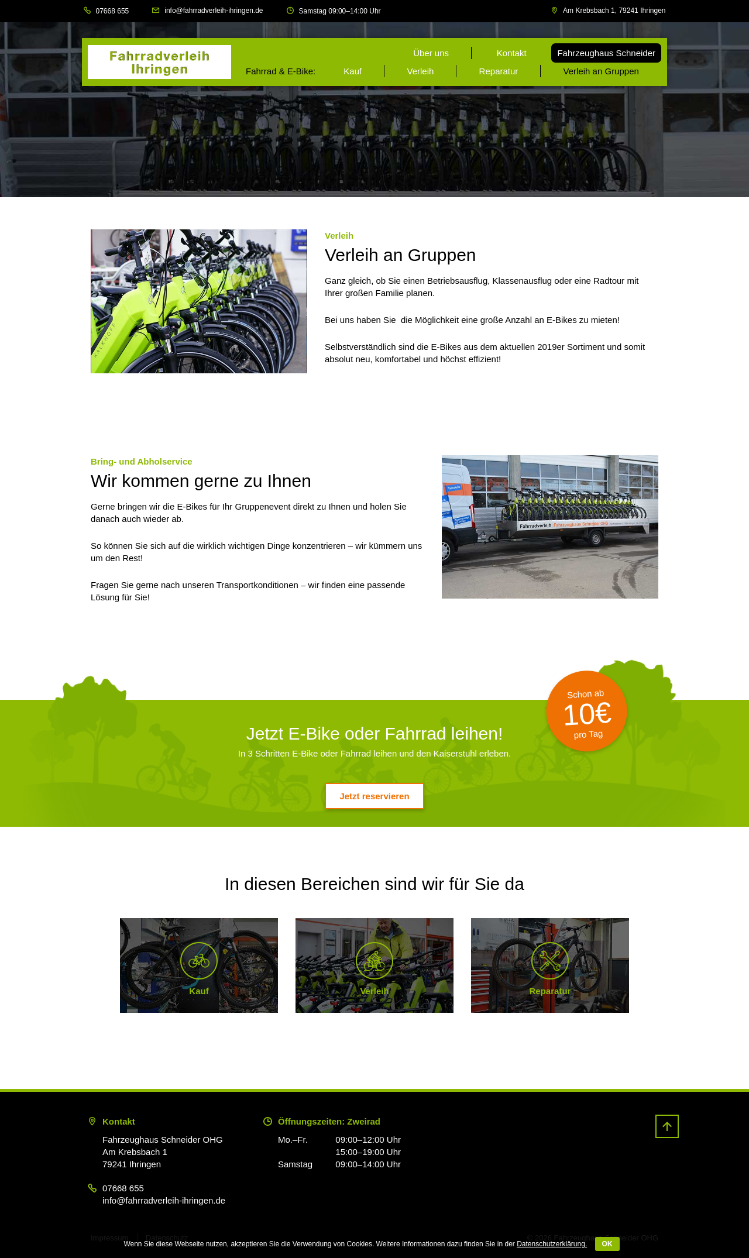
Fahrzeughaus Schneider (606, 53)
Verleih (420, 71)
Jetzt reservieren (374, 796)
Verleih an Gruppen (601, 71)
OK (607, 1244)
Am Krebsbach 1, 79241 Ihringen (614, 10)
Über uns (431, 53)
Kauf (352, 71)
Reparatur (498, 71)
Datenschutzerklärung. (552, 1244)
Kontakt (512, 53)
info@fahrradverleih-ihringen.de (213, 10)
